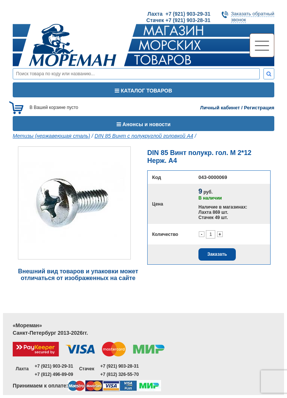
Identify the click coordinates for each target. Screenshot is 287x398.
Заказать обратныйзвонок (252, 16)
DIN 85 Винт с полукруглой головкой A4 (144, 136)
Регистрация (259, 107)
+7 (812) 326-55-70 (119, 374)
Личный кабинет (220, 107)
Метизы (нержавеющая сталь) (51, 136)
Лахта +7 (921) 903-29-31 (179, 14)
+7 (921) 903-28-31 (119, 366)
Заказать (217, 254)
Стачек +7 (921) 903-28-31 (178, 20)
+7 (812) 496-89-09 (54, 374)
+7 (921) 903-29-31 (54, 366)
